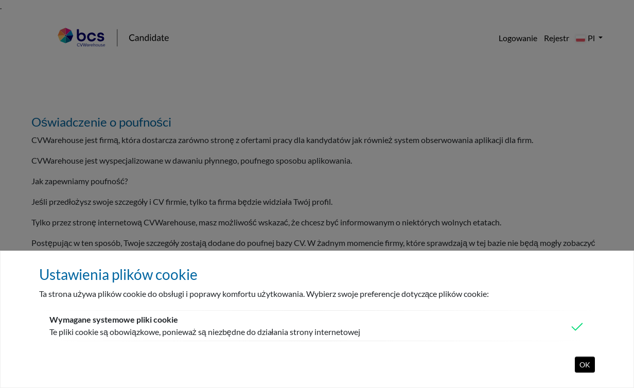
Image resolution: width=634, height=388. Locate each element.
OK (584, 364)
